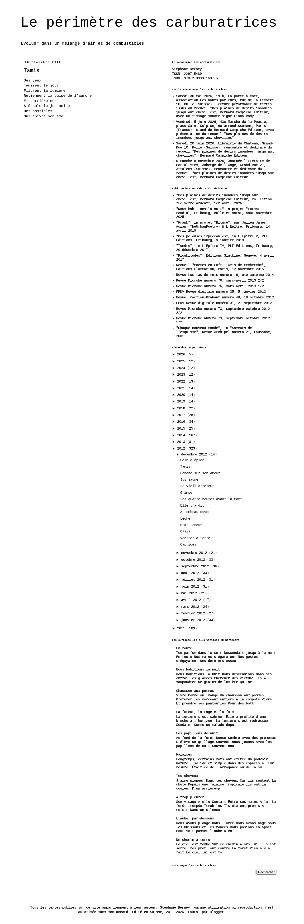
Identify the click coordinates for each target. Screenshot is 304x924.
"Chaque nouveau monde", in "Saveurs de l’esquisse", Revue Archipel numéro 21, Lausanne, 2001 (224, 332)
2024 (182, 368)
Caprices (188, 544)
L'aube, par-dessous (195, 818)
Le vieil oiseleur (197, 486)
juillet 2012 (194, 580)
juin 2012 (191, 587)
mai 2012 (190, 593)
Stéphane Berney (187, 69)
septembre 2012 (196, 566)
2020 (182, 395)
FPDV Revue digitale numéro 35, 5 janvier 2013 (221, 292)
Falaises (184, 754)
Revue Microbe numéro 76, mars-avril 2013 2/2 (220, 280)
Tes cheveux (187, 776)
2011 (182, 628)
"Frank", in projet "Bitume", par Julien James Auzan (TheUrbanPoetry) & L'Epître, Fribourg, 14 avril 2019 (223, 227)
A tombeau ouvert (196, 512)
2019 (182, 401)
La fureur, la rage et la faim (205, 712)
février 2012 (194, 613)
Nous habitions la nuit (198, 669)
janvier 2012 (194, 620)
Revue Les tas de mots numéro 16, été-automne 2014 (225, 275)
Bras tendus (191, 525)
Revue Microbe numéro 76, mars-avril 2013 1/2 (220, 286)
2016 (182, 422)
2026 (182, 354)
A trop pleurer (190, 797)
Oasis (185, 531)
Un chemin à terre (193, 840)
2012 (182, 448)
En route (184, 648)
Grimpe (186, 493)
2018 (182, 408)
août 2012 (191, 573)
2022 (182, 381)
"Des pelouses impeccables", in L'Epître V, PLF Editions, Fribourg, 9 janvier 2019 (222, 238)
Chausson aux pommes (195, 691)
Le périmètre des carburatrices (148, 23)
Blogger (217, 912)
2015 (182, 429)
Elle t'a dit (192, 505)
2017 (182, 415)
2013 (182, 442)
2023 (182, 375)
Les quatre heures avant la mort (211, 499)
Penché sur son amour (200, 473)
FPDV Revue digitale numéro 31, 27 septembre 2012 (224, 303)
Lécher (186, 519)
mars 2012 (191, 607)
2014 (182, 435)
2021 (182, 388)
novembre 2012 (195, 553)
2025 (182, 361)
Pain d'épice (192, 460)
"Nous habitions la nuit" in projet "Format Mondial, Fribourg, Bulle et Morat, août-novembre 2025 (224, 213)
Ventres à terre (195, 538)
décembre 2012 (195, 454)
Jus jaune (189, 480)
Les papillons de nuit (197, 733)
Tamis (185, 467)
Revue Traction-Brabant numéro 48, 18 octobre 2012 (225, 297)
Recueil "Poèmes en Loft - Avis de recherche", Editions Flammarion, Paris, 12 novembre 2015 (221, 267)
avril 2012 (192, 600)
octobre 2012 (194, 560)
